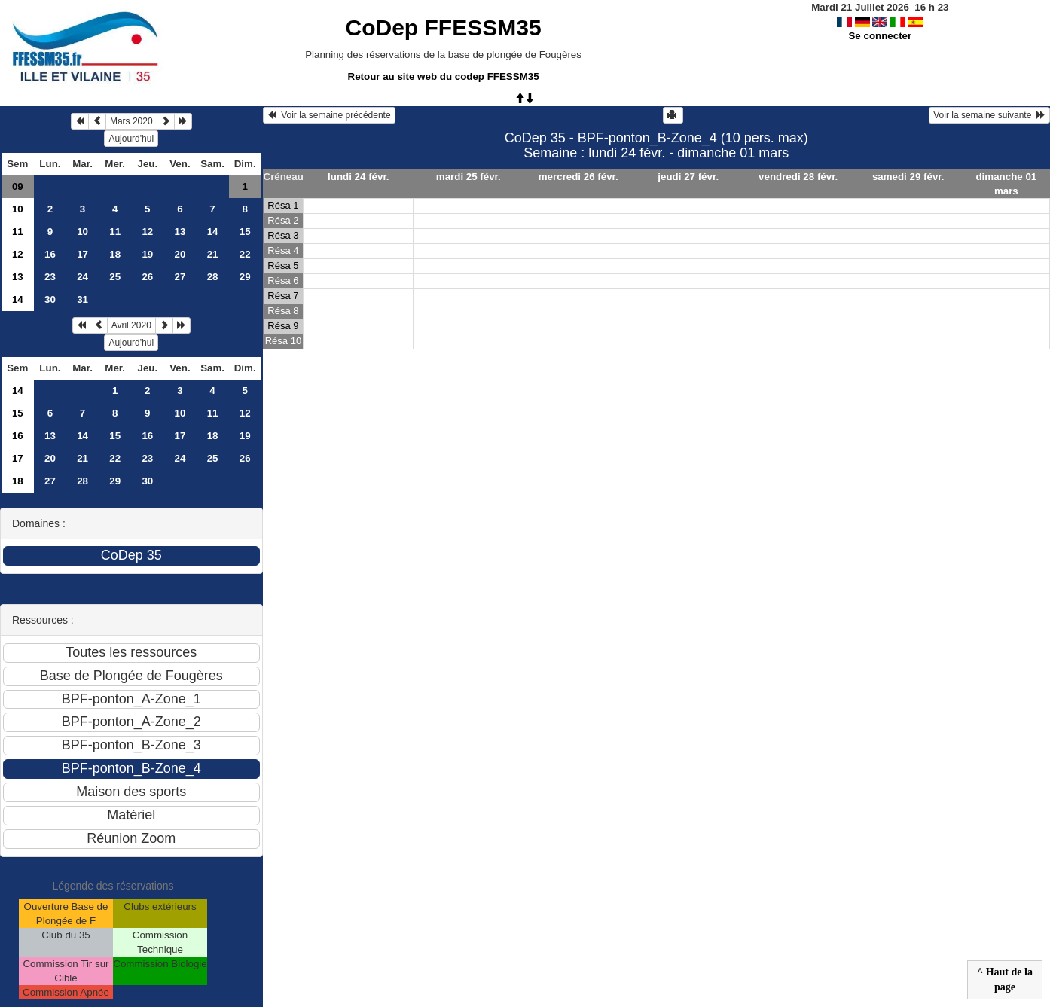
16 (50, 254)
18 (115, 254)
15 (245, 231)
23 (50, 276)
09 (17, 186)
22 (245, 254)
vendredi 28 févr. (798, 176)
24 (82, 276)
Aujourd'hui (131, 138)
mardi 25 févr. (468, 176)
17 (82, 254)
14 (212, 231)
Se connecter (879, 35)
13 (180, 231)
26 (147, 276)
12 (147, 231)
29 (245, 276)
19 (147, 254)
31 (82, 299)
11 (17, 231)
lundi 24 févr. (358, 176)
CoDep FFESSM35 (444, 27)
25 (115, 276)
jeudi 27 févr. (688, 176)
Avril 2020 (131, 325)
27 (180, 276)
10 (17, 209)
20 (180, 254)
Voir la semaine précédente (329, 115)
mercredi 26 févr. (578, 176)
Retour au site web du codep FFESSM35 (443, 76)
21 (212, 254)
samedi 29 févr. (908, 176)
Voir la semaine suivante (989, 115)
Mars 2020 (131, 121)
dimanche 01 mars (1005, 184)
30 (50, 299)
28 (212, 276)
